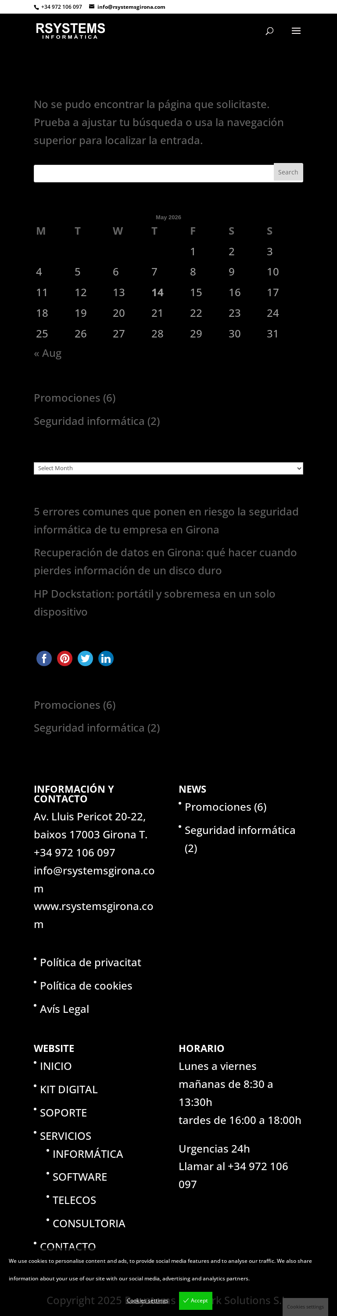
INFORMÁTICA (88, 1153)
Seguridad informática (89, 420)
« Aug (47, 352)
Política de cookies (86, 985)
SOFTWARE (80, 1176)
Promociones (67, 397)
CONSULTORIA (89, 1223)
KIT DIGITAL (69, 1089)
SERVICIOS (65, 1135)
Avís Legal (64, 1008)
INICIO (56, 1066)
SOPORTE (63, 1112)
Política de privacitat (90, 962)
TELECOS (74, 1200)
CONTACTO (68, 1246)
